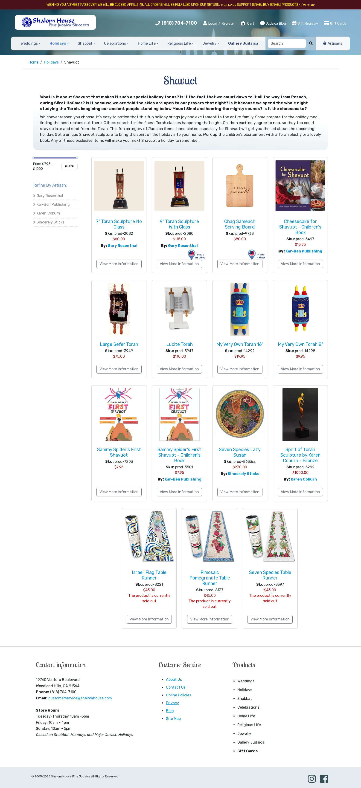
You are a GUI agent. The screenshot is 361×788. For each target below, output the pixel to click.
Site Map (173, 718)
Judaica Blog (273, 23)
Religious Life (249, 725)
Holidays (244, 690)
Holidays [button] (57, 43)
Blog (170, 711)
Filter (69, 166)
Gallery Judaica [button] (243, 43)
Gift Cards (335, 23)
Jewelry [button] (209, 43)
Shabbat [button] (85, 43)
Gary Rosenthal (50, 196)
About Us (174, 679)
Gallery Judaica (250, 742)
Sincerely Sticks (50, 222)
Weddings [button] (29, 43)
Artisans (332, 43)
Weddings (245, 681)
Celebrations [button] (115, 43)
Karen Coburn (48, 213)
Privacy (172, 703)
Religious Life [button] (179, 43)
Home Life (246, 716)
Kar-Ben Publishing (53, 204)
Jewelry (244, 733)
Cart (247, 23)
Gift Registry (305, 23)
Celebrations (248, 707)
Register (228, 23)
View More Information (119, 264)
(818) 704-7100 (179, 23)
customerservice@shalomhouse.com (80, 698)
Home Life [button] (147, 43)
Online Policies (178, 695)
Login (210, 23)
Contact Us (176, 687)
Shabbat (244, 698)
